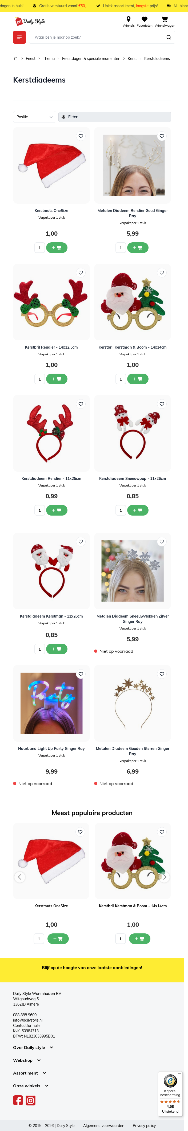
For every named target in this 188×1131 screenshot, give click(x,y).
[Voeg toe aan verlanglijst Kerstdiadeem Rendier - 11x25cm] (81, 404)
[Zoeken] (169, 37)
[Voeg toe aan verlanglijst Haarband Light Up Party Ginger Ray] (81, 674)
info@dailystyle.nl (27, 1020)
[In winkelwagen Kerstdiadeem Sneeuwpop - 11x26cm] (138, 510)
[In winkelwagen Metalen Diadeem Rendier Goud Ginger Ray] (138, 247)
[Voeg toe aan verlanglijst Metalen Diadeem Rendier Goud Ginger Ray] (162, 136)
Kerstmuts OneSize (51, 210)
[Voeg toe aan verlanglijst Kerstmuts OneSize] (81, 136)
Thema (49, 58)
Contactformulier (27, 1025)
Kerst (132, 58)
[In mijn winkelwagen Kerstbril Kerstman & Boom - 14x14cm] (139, 938)
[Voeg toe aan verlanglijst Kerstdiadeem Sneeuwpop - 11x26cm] (162, 404)
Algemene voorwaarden (103, 1125)
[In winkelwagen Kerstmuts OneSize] (56, 247)
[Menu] (179, 1074)
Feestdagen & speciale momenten (91, 58)
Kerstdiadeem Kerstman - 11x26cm (51, 616)
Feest (30, 58)
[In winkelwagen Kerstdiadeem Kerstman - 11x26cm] (56, 649)
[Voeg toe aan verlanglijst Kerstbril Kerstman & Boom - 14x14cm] (162, 832)
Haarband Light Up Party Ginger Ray (51, 748)
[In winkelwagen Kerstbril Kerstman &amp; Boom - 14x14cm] (138, 379)
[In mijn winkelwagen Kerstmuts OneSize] (58, 938)
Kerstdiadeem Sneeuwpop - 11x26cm (132, 478)
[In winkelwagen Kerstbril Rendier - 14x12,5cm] (56, 379)
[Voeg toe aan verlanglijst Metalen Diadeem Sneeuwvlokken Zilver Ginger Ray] (162, 541)
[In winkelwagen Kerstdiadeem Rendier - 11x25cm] (56, 510)
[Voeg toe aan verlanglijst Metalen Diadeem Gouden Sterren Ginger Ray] (162, 674)
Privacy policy (144, 1125)
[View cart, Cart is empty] (165, 21)
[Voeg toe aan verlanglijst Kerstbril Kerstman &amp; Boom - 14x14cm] (162, 272)
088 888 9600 (25, 1014)
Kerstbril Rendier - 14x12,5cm (51, 347)
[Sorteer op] (34, 117)
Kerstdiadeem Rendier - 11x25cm (51, 478)
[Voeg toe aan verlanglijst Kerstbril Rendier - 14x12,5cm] (81, 272)
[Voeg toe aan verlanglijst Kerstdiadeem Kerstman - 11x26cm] (81, 541)
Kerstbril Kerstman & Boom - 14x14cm (133, 347)
